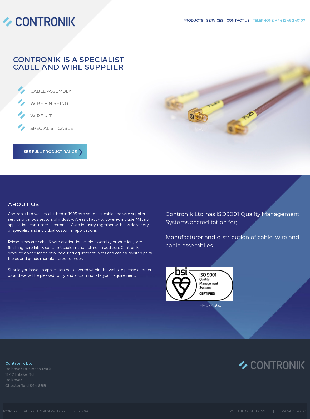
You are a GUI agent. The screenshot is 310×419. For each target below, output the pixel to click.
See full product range (54, 152)
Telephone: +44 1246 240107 (279, 20)
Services (214, 20)
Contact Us (238, 20)
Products (193, 20)
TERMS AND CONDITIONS (245, 411)
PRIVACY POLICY (294, 411)
